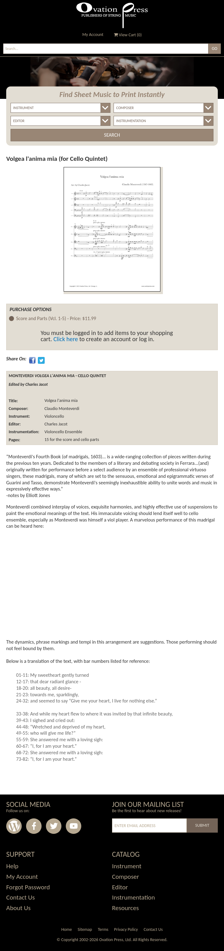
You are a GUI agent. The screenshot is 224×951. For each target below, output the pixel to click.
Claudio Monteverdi (61, 408)
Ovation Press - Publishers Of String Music (112, 15)
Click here (65, 339)
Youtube (73, 826)
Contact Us (20, 897)
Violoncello (53, 416)
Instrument (126, 866)
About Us (18, 908)
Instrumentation (133, 897)
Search (112, 135)
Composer (125, 877)
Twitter (53, 826)
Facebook (34, 826)
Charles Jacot (55, 424)
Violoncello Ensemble (62, 431)
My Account (92, 34)
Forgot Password (28, 887)
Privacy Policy (126, 929)
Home (66, 929)
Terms (103, 929)
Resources (125, 908)
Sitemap (85, 929)
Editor (120, 887)
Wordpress (14, 826)
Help (12, 866)
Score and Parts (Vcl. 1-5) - (56, 318)
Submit (202, 825)
